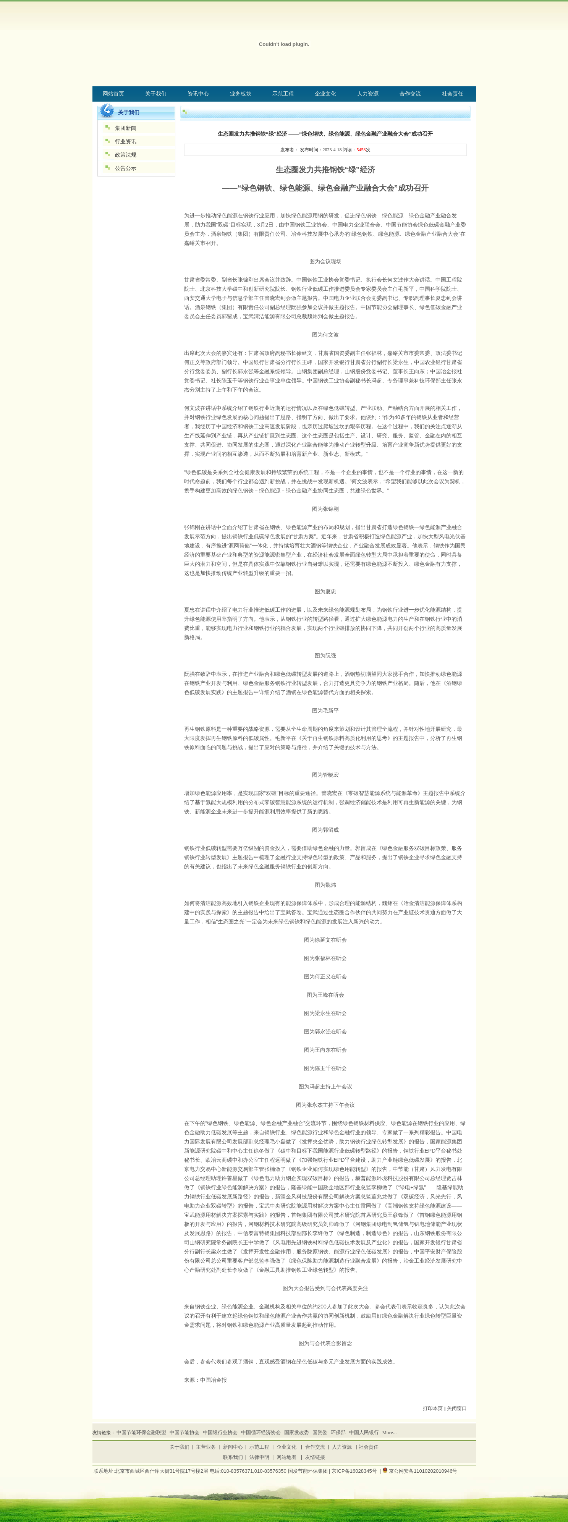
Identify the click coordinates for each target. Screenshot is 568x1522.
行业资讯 (125, 141)
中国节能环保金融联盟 (141, 1432)
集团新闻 (125, 128)
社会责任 (369, 1447)
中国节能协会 (184, 1432)
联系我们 (233, 1457)
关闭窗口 (457, 1408)
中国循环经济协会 (261, 1432)
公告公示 (125, 168)
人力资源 (342, 1447)
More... (389, 1432)
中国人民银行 (364, 1432)
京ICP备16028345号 (354, 1471)
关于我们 (179, 1447)
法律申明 (259, 1457)
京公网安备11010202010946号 (423, 1471)
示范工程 (259, 1447)
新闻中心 (233, 1447)
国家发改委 (296, 1432)
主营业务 (206, 1447)
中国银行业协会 (220, 1432)
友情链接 (315, 1457)
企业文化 (286, 1447)
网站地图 (286, 1457)
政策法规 (125, 155)
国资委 (319, 1432)
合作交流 (315, 1447)
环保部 (338, 1432)
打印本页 (433, 1408)
